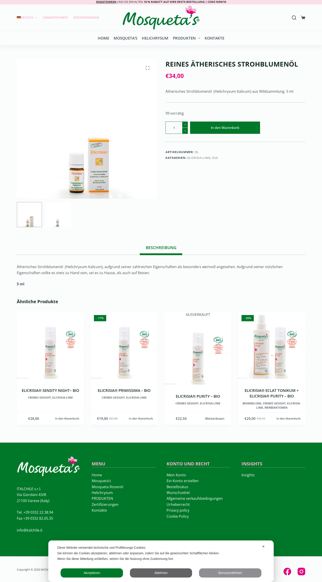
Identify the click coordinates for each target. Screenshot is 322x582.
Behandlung (252, 403)
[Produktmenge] (176, 128)
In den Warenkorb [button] (67, 418)
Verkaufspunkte (55, 17)
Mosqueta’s (125, 38)
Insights (248, 475)
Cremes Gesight (39, 397)
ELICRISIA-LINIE (198, 158)
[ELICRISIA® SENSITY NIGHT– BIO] (50, 345)
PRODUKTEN (187, 38)
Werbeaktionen (276, 408)
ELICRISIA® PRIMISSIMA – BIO (124, 390)
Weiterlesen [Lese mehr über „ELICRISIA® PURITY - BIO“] (214, 418)
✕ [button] (263, 546)
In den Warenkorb (225, 127)
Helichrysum (155, 38)
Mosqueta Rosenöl (107, 486)
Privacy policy (178, 510)
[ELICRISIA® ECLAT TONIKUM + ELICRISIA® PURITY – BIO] (271, 345)
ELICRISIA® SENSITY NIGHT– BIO (50, 390)
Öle (215, 158)
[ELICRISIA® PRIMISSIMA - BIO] (124, 345)
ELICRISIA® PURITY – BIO (198, 396)
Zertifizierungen (86, 17)
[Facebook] (287, 571)
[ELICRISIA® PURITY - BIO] (197, 350)
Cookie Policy (178, 516)
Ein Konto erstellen (183, 480)
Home (103, 38)
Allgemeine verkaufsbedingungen (195, 498)
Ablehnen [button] (160, 573)
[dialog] (161, 561)
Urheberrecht (178, 504)
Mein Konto (176, 475)
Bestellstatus (177, 486)
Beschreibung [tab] (161, 247)
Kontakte (214, 38)
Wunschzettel (178, 492)
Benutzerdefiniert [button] (230, 573)
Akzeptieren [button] (92, 573)
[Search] (294, 17)
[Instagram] (301, 571)
